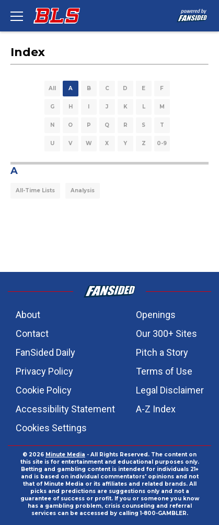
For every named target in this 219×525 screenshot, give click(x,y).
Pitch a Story (162, 352)
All (52, 88)
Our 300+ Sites (166, 333)
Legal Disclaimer (170, 390)
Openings (156, 314)
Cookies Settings (51, 427)
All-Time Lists (35, 190)
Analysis (83, 190)
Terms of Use (164, 371)
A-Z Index (156, 408)
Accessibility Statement (65, 408)
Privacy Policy (44, 371)
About (28, 314)
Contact (32, 333)
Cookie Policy (44, 390)
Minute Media (65, 454)
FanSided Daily (45, 352)
